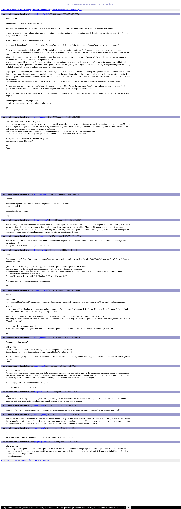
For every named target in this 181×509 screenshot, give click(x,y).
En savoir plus (119, 507)
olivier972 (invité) (41, 14)
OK (128, 507)
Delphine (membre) (42, 194)
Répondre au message (41, 10)
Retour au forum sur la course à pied (67, 10)
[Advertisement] (90, 171)
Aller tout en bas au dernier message (16, 10)
